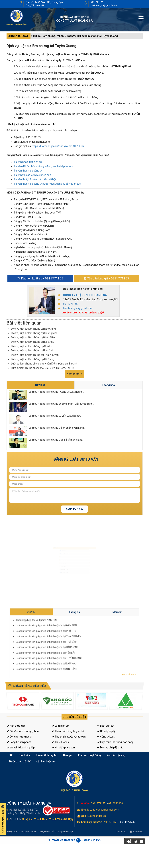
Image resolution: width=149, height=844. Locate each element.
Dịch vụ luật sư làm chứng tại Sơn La (31, 346)
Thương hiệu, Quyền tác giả (69, 736)
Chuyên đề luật (74, 717)
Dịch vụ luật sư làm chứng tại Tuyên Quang (92, 36)
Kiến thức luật (16, 725)
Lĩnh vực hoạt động (89, 755)
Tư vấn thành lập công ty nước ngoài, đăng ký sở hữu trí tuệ (47, 183)
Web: (84, 815)
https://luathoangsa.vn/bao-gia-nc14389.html (58, 146)
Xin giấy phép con (63, 747)
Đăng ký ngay (74, 509)
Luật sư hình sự (55, 542)
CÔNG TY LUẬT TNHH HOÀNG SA (85, 295)
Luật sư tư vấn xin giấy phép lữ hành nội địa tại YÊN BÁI (92, 644)
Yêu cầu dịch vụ (116, 755)
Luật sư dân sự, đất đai (58, 548)
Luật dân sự (105, 725)
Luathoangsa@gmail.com (104, 5)
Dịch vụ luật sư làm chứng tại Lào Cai (32, 350)
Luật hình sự (60, 725)
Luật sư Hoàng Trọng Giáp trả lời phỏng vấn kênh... (57, 427)
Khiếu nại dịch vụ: (91, 822)
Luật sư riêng (55, 565)
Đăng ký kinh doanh (57, 559)
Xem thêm (75, 374)
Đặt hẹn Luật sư (45, 761)
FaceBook (136, 831)
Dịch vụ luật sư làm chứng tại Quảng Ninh (34, 333)
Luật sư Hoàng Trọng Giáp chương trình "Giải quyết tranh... (61, 403)
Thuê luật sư (60, 742)
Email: (85, 809)
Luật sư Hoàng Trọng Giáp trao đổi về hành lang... (56, 439)
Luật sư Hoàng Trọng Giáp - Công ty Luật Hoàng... (56, 391)
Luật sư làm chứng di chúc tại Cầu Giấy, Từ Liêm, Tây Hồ (42, 367)
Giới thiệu (24, 755)
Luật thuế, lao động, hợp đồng (115, 742)
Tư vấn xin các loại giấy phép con (32, 175)
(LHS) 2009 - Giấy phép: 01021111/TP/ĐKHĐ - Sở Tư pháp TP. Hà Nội (40, 831)
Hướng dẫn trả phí (19, 761)
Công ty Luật (106, 736)
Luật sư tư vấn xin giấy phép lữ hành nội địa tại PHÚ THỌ (92, 641)
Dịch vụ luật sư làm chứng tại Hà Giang (32, 359)
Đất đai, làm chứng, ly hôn (48, 36)
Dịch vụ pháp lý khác (110, 747)
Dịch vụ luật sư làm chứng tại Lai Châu (32, 341)
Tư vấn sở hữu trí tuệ (57, 582)
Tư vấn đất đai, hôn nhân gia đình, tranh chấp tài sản (43, 166)
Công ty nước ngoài (19, 736)
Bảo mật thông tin (46, 755)
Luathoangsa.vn (96, 815)
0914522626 (115, 803)
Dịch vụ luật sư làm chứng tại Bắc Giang (33, 328)
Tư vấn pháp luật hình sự (28, 161)
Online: (122, 831)
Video (40, 384)
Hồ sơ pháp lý (106, 731)
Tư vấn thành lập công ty (28, 170)
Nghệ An (27, 819)
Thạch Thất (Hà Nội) (61, 819)
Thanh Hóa (40, 819)
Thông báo (108, 385)
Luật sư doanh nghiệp (57, 554)
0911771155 (97, 2)
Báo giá (67, 755)
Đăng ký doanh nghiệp (21, 747)
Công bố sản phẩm (19, 742)
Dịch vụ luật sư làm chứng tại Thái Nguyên (35, 354)
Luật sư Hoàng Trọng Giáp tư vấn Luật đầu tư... (55, 415)
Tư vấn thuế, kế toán (57, 576)
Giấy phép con (55, 570)
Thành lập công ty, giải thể (68, 731)
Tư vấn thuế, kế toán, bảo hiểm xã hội (35, 179)
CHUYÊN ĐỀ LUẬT (17, 36)
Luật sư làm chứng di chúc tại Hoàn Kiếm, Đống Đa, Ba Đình (44, 363)
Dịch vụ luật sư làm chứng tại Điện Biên (33, 337)
